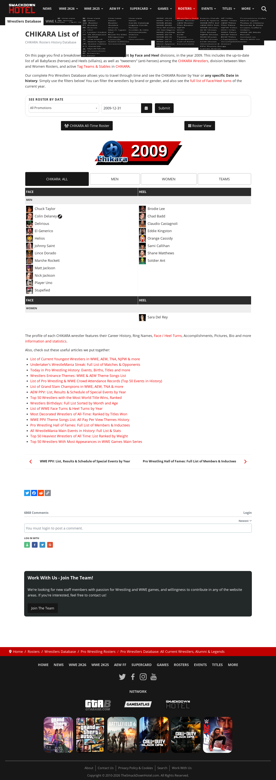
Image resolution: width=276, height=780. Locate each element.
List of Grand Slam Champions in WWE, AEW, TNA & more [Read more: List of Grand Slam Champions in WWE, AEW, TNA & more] (76, 386)
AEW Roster (79, 21)
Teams (169, 21)
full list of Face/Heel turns (211, 80)
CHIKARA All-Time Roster (86, 125)
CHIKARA (123, 66)
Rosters (185, 9)
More (246, 9)
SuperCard (139, 9)
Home (43, 664)
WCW (144, 21)
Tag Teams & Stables (94, 66)
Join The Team (42, 608)
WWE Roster (55, 21)
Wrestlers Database (24, 21)
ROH (132, 21)
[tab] (57, 179)
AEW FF (114, 9)
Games (163, 9)
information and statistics (46, 341)
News (47, 9)
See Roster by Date (46, 99)
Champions (188, 21)
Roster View (199, 125)
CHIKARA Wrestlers (193, 61)
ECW (156, 21)
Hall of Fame (212, 21)
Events (207, 9)
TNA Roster (102, 21)
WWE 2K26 (67, 9)
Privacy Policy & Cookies (135, 768)
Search (162, 768)
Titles (227, 9)
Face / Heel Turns (168, 335)
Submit (164, 108)
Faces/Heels (236, 21)
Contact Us (106, 768)
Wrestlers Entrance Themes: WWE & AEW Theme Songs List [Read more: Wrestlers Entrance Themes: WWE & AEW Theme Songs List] (78, 375)
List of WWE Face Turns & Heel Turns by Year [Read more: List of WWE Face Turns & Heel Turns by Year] (66, 408)
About (89, 768)
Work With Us (182, 768)
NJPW (119, 21)
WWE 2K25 (92, 9)
